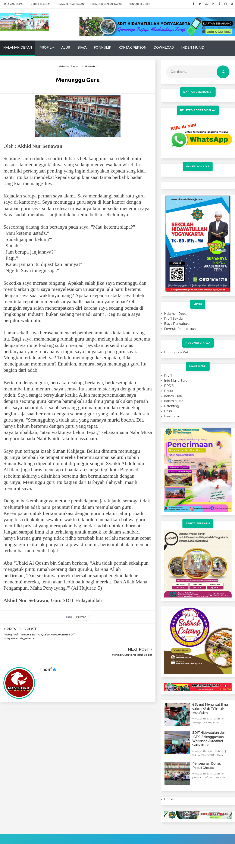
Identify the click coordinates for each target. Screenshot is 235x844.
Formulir (102, 47)
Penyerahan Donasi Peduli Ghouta (206, 766)
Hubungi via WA (176, 352)
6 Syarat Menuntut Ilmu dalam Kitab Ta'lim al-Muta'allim (210, 709)
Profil (45, 47)
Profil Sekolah (41, 4)
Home (169, 799)
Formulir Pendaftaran (106, 4)
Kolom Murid (173, 401)
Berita (168, 391)
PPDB (169, 386)
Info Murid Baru (175, 381)
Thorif (45, 649)
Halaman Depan (13, 4)
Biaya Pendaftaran (71, 4)
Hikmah (81, 616)
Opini (168, 411)
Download (164, 47)
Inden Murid (192, 47)
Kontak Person (139, 4)
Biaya (82, 47)
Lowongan (172, 416)
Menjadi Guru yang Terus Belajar (132, 634)
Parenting (171, 406)
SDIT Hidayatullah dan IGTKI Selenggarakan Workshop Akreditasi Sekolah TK (208, 739)
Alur (65, 47)
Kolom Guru (173, 396)
